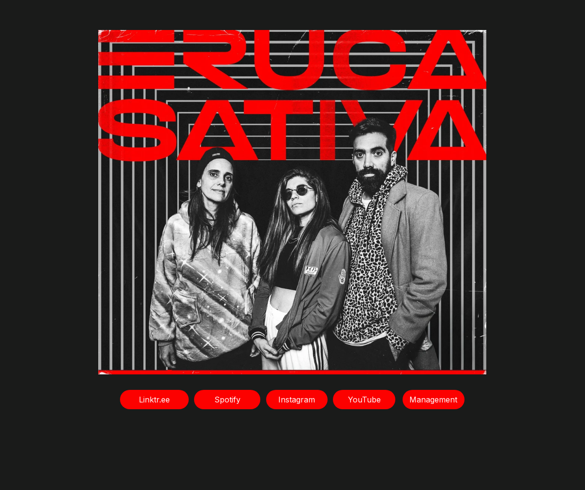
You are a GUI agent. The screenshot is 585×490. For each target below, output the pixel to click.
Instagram (296, 399)
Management (433, 399)
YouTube (364, 399)
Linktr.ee (154, 399)
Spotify (227, 399)
